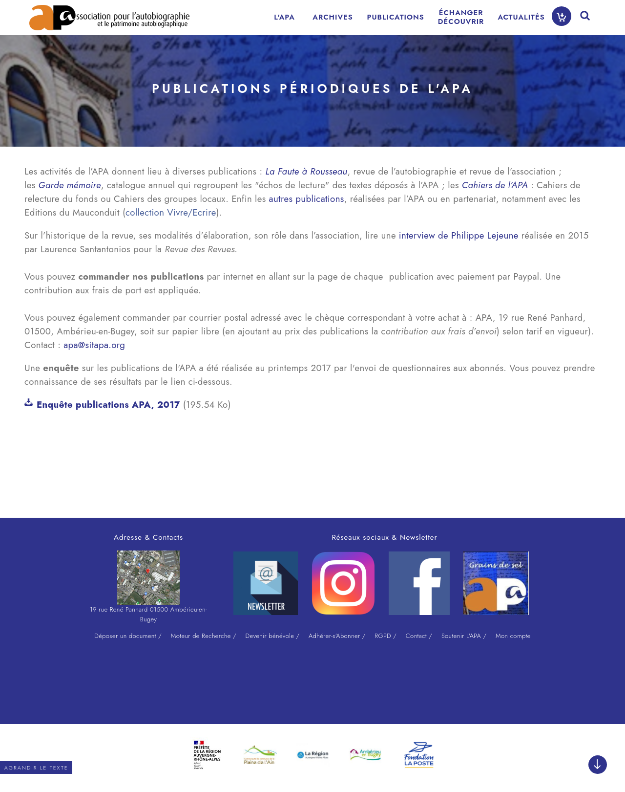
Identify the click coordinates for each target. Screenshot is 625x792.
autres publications (306, 198)
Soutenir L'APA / (463, 635)
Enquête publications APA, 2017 (108, 404)
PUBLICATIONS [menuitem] (395, 17)
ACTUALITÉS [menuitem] (521, 17)
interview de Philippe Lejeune (458, 235)
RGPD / (385, 635)
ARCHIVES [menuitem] (332, 17)
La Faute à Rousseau (306, 171)
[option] (207, 754)
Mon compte (513, 635)
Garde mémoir (67, 185)
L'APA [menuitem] (284, 17)
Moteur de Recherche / (203, 635)
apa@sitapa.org (94, 345)
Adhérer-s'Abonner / (337, 635)
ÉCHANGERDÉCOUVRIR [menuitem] (461, 17)
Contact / (419, 635)
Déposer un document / (128, 635)
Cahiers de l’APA (495, 185)
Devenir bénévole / (273, 635)
